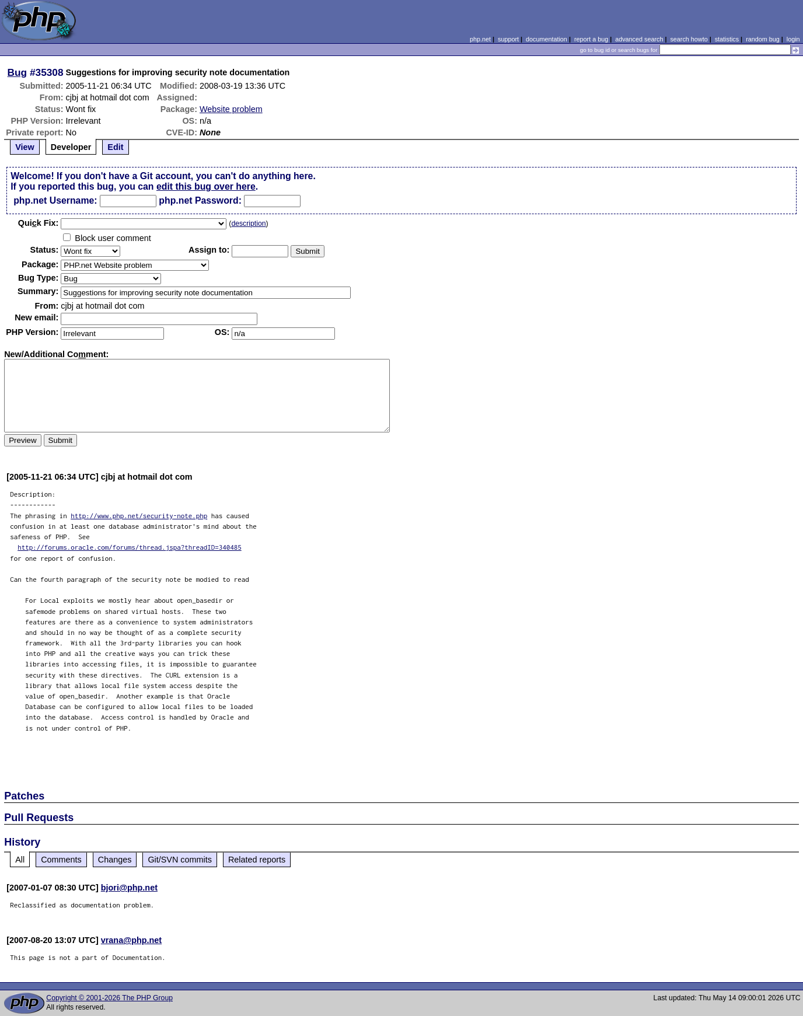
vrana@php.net (131, 940)
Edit (115, 147)
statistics (727, 39)
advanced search (639, 39)
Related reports (256, 859)
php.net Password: (200, 200)
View (24, 147)
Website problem (231, 109)
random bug (763, 39)
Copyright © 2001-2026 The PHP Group (109, 998)
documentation (546, 39)
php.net (480, 39)
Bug (17, 72)
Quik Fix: (38, 223)
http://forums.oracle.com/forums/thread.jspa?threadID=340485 (130, 547)
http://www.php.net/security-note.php (139, 515)
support (508, 39)
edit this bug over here (206, 186)
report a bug (591, 39)
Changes (115, 859)
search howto (688, 39)
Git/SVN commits (180, 859)
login (793, 39)
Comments (61, 859)
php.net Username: (55, 200)
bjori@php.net (129, 887)
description (248, 223)
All (20, 859)
